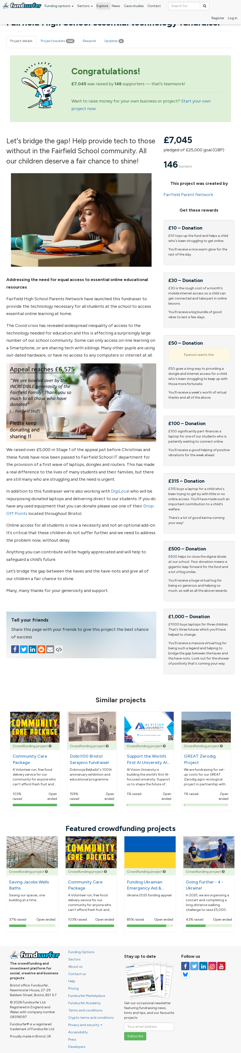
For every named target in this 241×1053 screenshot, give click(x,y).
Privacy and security (85, 1025)
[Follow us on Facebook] (185, 966)
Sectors (85, 6)
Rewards (89, 41)
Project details (21, 41)
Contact (154, 6)
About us (75, 967)
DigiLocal (120, 491)
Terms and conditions (85, 1010)
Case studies (134, 6)
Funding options (59, 6)
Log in (232, 18)
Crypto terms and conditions (91, 1018)
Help (71, 981)
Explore (102, 6)
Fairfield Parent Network (188, 194)
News (116, 6)
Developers (77, 1047)
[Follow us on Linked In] (203, 966)
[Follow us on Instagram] (212, 966)
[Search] (204, 6)
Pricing (73, 988)
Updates (114, 41)
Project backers (58, 41)
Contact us (77, 974)
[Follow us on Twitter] (194, 966)
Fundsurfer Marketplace (86, 996)
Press (72, 1039)
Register (218, 18)
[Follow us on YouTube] (221, 966)
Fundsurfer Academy (84, 1003)
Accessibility (78, 1032)
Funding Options (81, 952)
